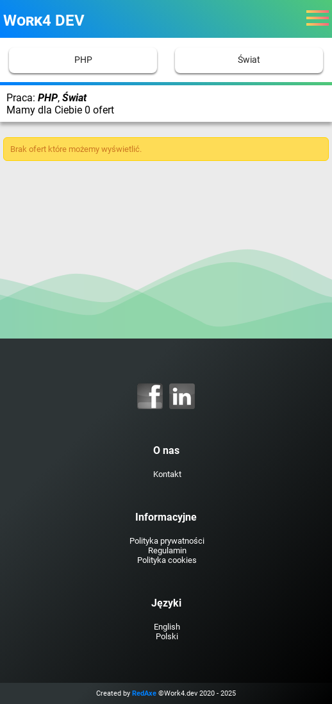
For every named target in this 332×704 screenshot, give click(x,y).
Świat (249, 59)
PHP (83, 59)
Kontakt (167, 474)
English (167, 627)
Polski (167, 636)
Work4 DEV (44, 20)
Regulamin (167, 550)
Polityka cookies (167, 560)
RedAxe (144, 693)
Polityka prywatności (166, 541)
